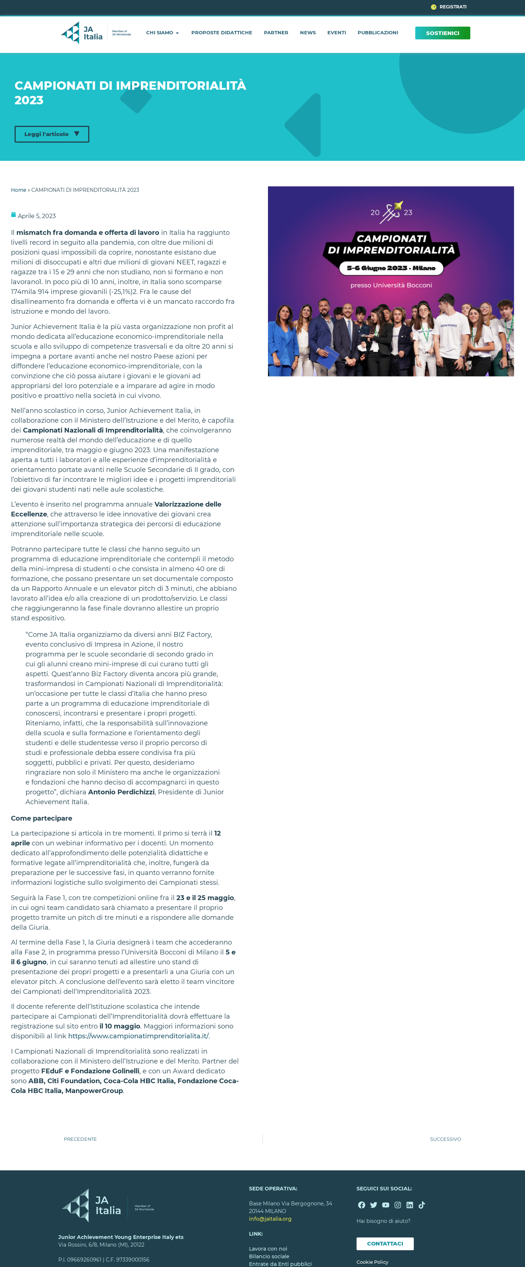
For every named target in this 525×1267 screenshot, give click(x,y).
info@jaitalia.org (270, 1219)
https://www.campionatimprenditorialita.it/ (138, 1036)
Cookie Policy (372, 1262)
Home (18, 190)
